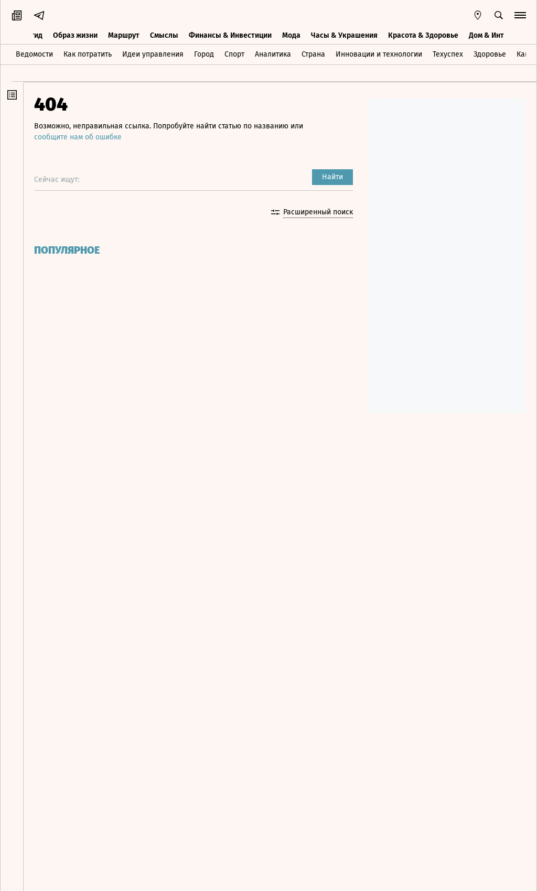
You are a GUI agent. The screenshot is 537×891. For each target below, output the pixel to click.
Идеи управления (153, 54)
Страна (313, 54)
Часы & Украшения (344, 35)
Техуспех (448, 54)
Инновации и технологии (379, 54)
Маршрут (123, 35)
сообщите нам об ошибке (78, 137)
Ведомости (34, 54)
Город (204, 54)
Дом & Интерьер (496, 35)
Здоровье (490, 54)
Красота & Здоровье (423, 35)
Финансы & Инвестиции (230, 35)
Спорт (234, 54)
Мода (291, 35)
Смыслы (164, 35)
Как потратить (87, 54)
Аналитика (273, 54)
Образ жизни (75, 35)
